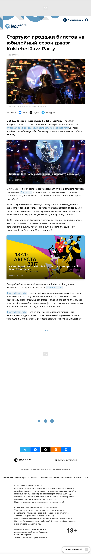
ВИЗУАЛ (66, 469)
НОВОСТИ (8, 477)
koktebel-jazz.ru (54, 287)
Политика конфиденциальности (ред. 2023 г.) (34, 499)
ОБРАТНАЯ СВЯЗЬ (63, 477)
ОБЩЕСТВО (38, 469)
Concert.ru (26, 192)
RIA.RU (77, 477)
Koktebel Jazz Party (16, 293)
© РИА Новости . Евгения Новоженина (19, 106)
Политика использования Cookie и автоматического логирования (44, 496)
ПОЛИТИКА (26, 469)
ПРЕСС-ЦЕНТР (22, 477)
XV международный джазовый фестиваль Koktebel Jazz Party (38, 128)
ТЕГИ (85, 477)
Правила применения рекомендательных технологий (39, 502)
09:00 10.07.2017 (13, 55)
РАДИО (34, 477)
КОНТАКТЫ (46, 477)
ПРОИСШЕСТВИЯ (53, 469)
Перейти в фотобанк (39, 106)
